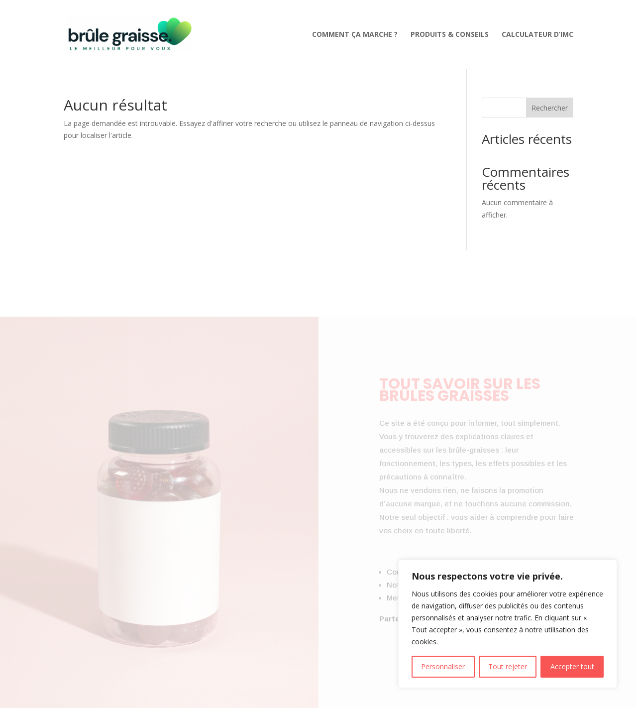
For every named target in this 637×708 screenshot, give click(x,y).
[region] (507, 624)
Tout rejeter (507, 666)
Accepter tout (572, 666)
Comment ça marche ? (355, 35)
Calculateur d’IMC (537, 35)
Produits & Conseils (450, 35)
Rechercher (549, 108)
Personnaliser (443, 666)
